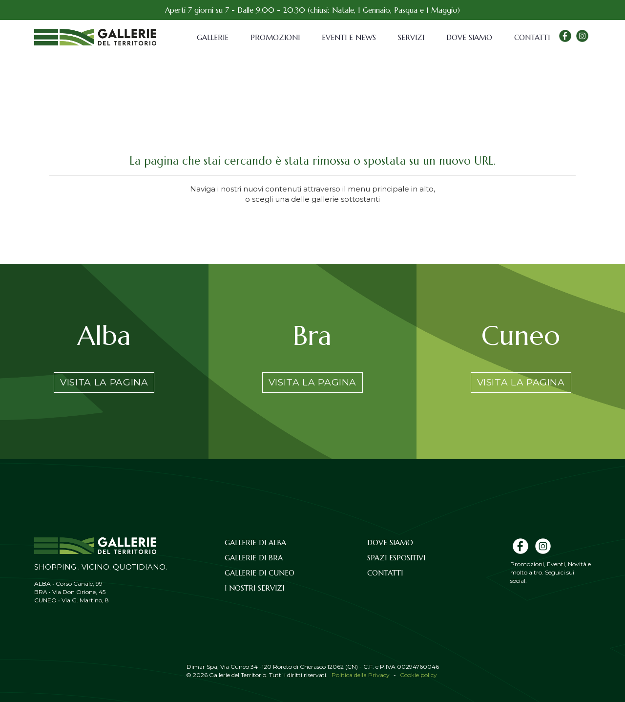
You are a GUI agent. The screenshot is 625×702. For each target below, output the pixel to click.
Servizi (411, 37)
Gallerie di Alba (255, 542)
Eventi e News (349, 37)
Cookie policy (418, 675)
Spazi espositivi (396, 557)
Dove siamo (469, 37)
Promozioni (275, 37)
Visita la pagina (104, 382)
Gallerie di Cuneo (259, 572)
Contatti (532, 37)
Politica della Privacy (361, 675)
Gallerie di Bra (254, 557)
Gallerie (213, 37)
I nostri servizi (254, 588)
